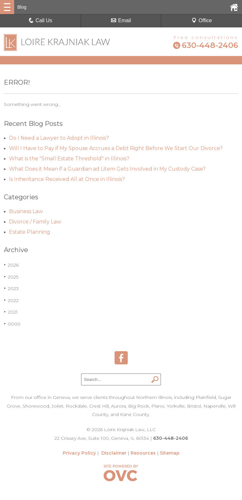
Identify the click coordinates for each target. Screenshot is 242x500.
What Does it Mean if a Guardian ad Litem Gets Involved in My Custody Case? (107, 169)
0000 (12, 324)
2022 (11, 300)
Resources (143, 453)
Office (201, 20)
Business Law (26, 211)
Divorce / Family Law (35, 222)
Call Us (40, 20)
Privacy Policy (79, 453)
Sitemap (170, 453)
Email (121, 20)
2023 (11, 288)
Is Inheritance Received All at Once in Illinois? (67, 179)
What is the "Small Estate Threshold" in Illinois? (69, 159)
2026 (11, 265)
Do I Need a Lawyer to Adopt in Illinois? (59, 138)
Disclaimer (113, 453)
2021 (11, 312)
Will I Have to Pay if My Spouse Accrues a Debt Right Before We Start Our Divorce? (116, 148)
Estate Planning (29, 232)
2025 (11, 277)
